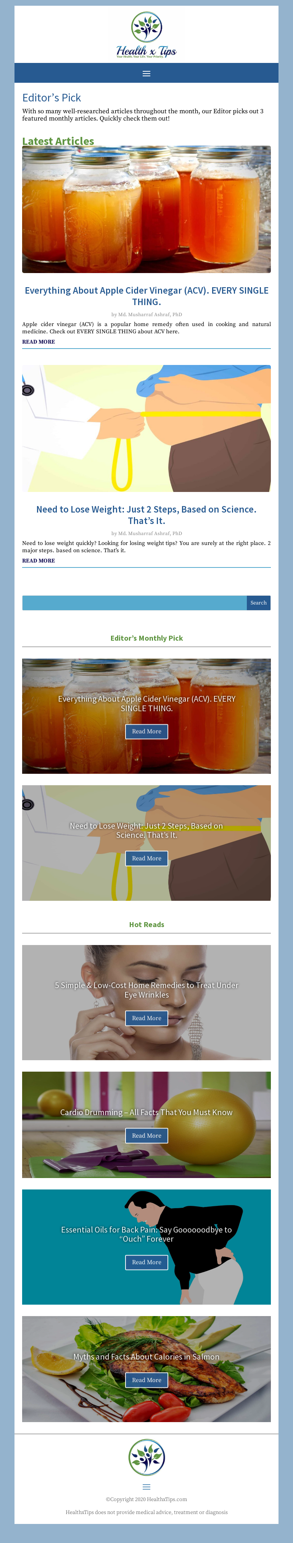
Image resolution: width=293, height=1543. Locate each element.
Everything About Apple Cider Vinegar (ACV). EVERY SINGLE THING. (147, 296)
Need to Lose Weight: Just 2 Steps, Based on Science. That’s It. (146, 515)
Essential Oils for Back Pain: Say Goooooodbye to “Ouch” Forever (146, 1239)
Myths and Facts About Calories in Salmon (146, 1360)
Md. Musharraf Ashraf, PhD (150, 315)
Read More (146, 736)
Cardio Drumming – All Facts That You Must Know (146, 1116)
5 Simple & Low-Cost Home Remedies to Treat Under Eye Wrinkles (146, 994)
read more (38, 342)
